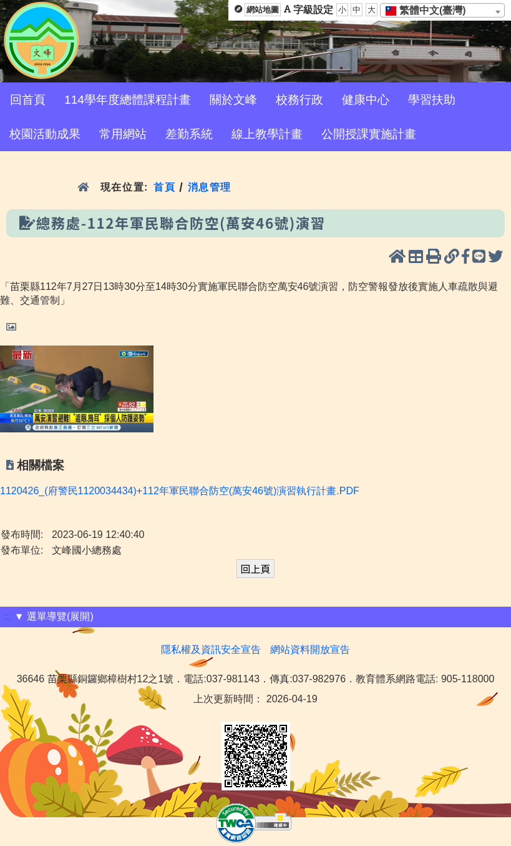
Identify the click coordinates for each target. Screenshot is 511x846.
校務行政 (299, 99)
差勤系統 (189, 134)
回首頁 (28, 99)
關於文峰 (233, 99)
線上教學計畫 (267, 134)
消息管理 (210, 187)
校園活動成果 (44, 134)
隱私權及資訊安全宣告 (211, 649)
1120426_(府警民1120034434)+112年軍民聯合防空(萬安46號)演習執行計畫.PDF (179, 490)
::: (7, 616)
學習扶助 (431, 99)
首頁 (164, 187)
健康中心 (365, 99)
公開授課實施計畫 (368, 134)
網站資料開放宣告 (310, 649)
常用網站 (123, 134)
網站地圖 (262, 9)
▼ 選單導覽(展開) (54, 616)
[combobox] (442, 10)
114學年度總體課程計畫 (127, 99)
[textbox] (430, 10)
